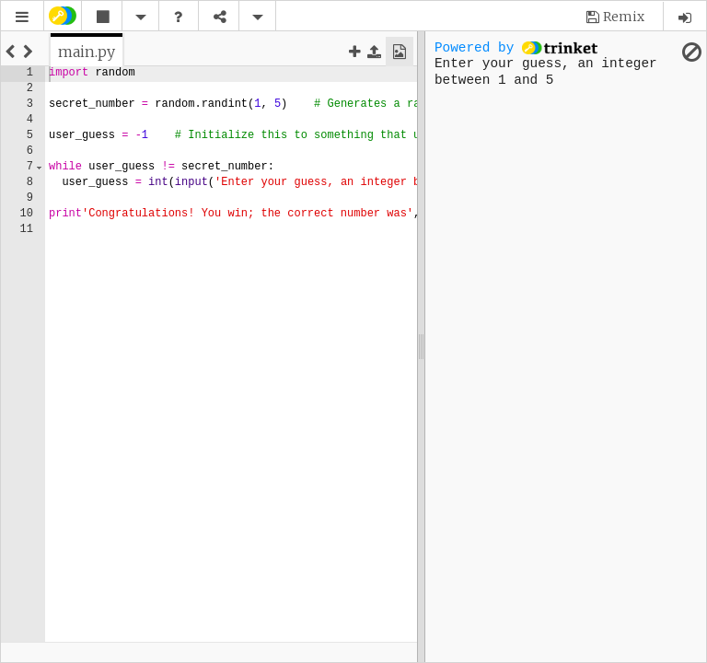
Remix (623, 16)
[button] (22, 17)
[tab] (86, 51)
